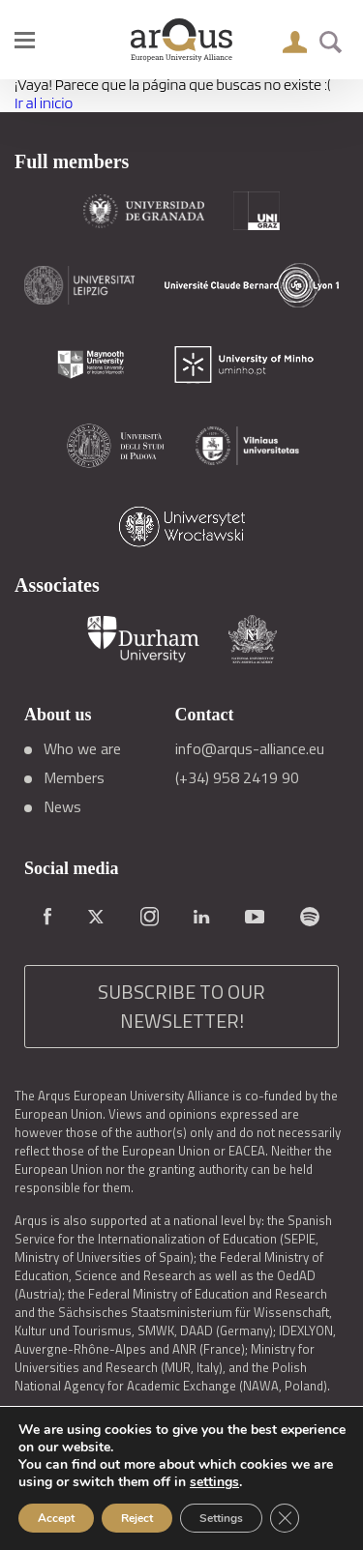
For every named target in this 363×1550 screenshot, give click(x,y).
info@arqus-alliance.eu (249, 748)
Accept (56, 1518)
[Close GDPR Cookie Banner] (284, 1518)
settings (214, 1482)
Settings (221, 1518)
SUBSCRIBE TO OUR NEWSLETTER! (181, 1006)
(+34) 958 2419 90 (237, 777)
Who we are (82, 748)
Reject (137, 1518)
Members (74, 777)
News (62, 806)
